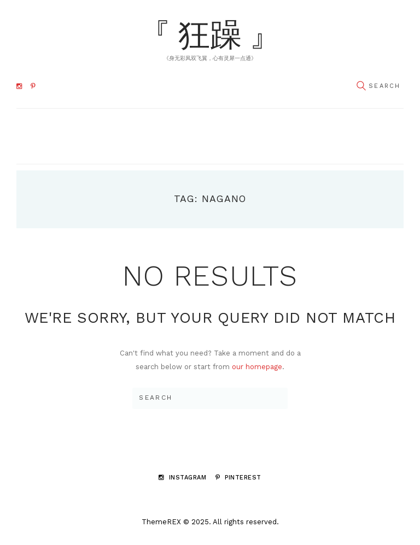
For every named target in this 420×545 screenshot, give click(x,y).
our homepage (257, 367)
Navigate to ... (204, 135)
